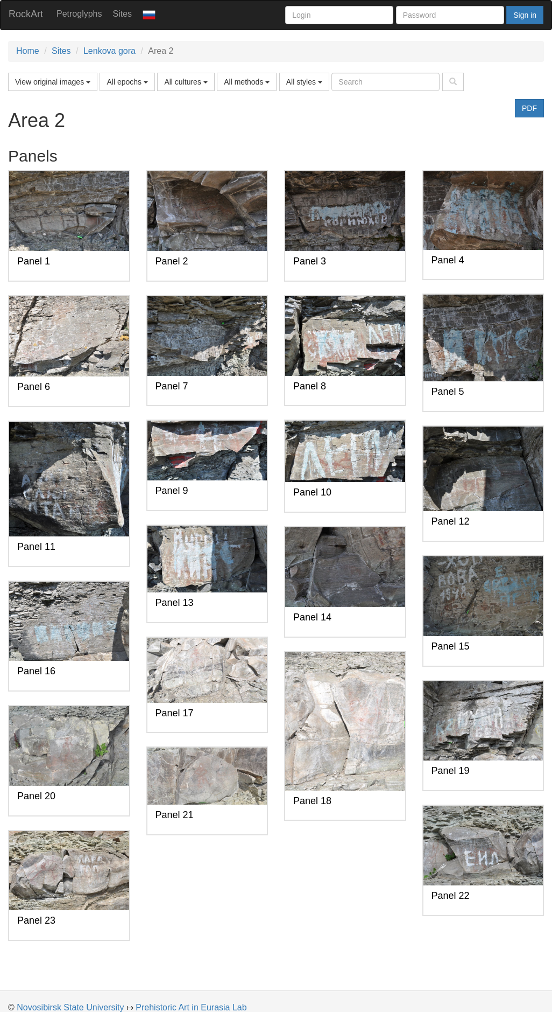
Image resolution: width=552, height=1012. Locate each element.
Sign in (524, 15)
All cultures (185, 82)
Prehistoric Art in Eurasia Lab (191, 1007)
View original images (52, 82)
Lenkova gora (109, 50)
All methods (247, 82)
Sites (122, 13)
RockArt (26, 14)
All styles (304, 82)
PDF (529, 108)
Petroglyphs (79, 13)
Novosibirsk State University (70, 1007)
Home (27, 50)
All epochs (127, 82)
